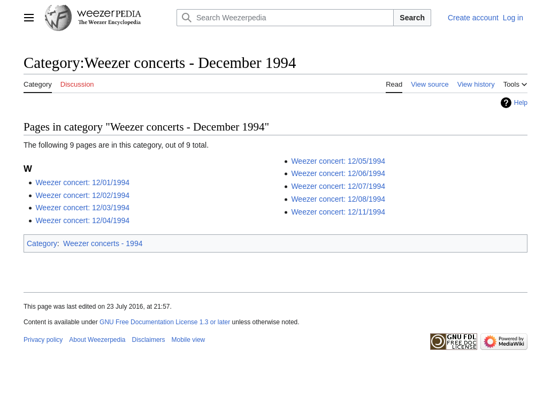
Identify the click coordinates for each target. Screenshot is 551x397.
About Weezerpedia (97, 339)
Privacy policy (43, 339)
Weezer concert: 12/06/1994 (338, 173)
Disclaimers (148, 339)
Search (412, 17)
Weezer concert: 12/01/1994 (82, 182)
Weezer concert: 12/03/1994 (82, 207)
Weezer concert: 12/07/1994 (338, 186)
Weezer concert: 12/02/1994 (82, 195)
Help (520, 102)
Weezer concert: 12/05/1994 (338, 161)
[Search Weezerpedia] (285, 17)
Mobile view (188, 339)
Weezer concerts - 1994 (102, 243)
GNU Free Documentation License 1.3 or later (165, 322)
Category (42, 243)
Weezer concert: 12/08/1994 (338, 199)
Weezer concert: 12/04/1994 (82, 220)
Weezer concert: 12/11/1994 (338, 212)
